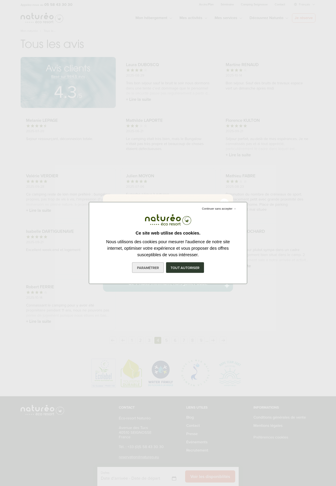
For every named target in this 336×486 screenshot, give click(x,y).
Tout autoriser (185, 267)
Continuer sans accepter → (219, 208)
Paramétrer (148, 267)
